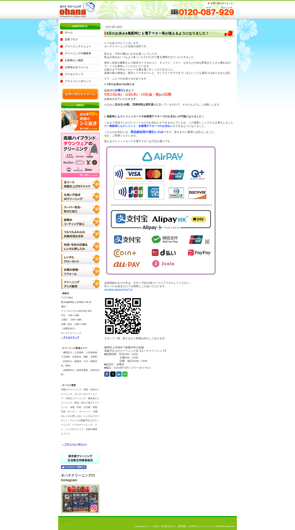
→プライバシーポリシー (74, 444)
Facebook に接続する (74, 467)
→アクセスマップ (70, 337)
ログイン (231, 521)
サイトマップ (66, 521)
